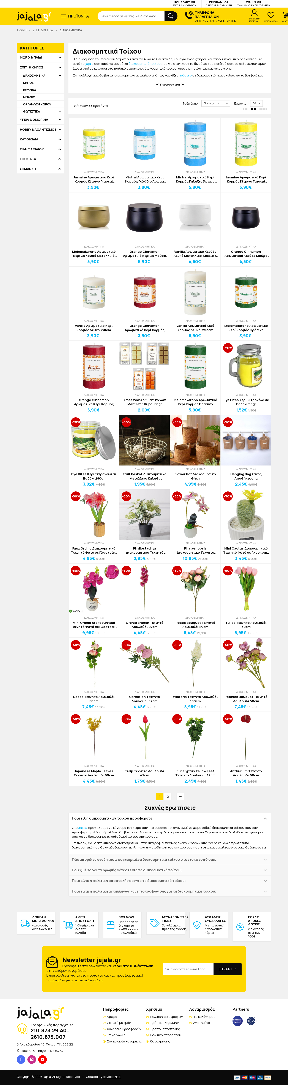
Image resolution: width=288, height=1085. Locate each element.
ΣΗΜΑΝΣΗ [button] (28, 169)
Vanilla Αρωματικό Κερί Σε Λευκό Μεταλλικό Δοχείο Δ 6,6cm (195, 253)
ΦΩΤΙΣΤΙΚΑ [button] (31, 111)
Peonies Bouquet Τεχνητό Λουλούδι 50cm (246, 699)
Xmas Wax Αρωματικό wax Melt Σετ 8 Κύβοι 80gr (144, 402)
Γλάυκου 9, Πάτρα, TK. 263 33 (41, 1050)
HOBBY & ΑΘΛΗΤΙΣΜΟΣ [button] (38, 129)
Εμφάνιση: (241, 103)
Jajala (82, 827)
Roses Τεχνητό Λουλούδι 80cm (94, 699)
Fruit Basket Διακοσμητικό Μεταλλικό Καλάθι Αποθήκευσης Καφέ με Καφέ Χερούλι (145, 476)
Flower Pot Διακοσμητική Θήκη (195, 476)
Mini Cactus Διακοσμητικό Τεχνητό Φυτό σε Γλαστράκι (246, 550)
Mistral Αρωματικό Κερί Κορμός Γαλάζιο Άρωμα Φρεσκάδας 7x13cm (195, 179)
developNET (112, 1077)
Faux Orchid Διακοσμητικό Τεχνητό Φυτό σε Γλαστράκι (94, 550)
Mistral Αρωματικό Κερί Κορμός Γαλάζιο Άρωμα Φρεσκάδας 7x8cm (144, 179)
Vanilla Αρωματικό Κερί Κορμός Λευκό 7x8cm (94, 328)
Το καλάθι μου (204, 1016)
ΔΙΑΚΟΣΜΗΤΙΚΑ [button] (34, 75)
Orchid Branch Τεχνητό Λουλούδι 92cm (144, 625)
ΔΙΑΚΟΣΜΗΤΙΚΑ (94, 172)
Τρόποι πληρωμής (164, 1022)
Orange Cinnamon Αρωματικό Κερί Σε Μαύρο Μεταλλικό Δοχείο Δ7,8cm (144, 253)
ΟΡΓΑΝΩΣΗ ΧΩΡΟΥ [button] (37, 104)
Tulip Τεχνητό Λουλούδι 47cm (144, 773)
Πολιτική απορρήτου (165, 1035)
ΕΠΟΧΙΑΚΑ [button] (28, 159)
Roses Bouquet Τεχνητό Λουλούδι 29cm (195, 625)
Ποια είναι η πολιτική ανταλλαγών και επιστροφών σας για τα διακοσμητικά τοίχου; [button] (144, 891)
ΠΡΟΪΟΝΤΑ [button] (78, 16)
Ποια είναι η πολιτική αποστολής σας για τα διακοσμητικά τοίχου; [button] (129, 880)
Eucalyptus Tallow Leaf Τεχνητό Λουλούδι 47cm (195, 773)
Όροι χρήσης (160, 1041)
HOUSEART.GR (184, 3)
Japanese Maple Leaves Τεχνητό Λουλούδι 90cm (94, 773)
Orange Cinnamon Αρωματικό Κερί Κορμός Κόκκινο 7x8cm (145, 328)
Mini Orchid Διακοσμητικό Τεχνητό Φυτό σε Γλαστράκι (94, 625)
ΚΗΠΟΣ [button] (28, 83)
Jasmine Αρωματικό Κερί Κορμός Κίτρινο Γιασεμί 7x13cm (246, 179)
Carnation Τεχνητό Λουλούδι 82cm (144, 699)
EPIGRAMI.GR (219, 3)
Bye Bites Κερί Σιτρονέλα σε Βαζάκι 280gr (94, 476)
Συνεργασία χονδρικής (124, 1041)
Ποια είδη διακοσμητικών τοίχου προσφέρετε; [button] (112, 818)
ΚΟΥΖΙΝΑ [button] (29, 90)
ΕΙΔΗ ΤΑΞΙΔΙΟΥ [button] (32, 149)
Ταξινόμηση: (191, 103)
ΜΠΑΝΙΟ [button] (29, 97)
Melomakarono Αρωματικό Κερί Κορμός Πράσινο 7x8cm (246, 328)
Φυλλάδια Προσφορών (124, 1029)
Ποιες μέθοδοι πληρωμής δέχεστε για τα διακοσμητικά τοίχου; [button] (127, 870)
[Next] (180, 796)
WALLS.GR (253, 3)
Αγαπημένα (201, 1022)
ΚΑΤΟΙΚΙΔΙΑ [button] (29, 139)
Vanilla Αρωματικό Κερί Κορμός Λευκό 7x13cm (195, 328)
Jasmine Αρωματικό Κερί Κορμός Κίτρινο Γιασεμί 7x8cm (93, 179)
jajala (89, 63)
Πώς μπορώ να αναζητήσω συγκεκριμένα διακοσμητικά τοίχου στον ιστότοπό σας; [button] (144, 859)
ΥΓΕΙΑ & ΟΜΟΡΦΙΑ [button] (34, 120)
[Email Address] (188, 969)
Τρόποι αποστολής (165, 1029)
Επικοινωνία (116, 1035)
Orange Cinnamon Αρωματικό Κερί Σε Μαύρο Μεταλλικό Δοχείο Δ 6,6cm (246, 253)
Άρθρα (112, 1016)
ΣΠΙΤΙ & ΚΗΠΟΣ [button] (31, 67)
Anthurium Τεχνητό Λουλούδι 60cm (246, 773)
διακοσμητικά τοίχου (145, 63)
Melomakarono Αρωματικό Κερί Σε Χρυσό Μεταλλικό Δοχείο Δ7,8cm (94, 253)
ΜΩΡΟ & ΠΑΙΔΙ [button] (31, 57)
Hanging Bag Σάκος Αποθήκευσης (246, 476)
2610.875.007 (227, 21)
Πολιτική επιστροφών (166, 1016)
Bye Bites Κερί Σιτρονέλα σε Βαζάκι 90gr (246, 402)
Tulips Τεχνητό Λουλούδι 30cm (246, 625)
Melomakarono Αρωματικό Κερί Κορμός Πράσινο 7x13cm (195, 402)
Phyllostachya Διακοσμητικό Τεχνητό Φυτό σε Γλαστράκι (144, 550)
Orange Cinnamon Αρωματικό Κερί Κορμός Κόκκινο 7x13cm (94, 402)
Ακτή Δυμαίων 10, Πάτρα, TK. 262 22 (46, 1044)
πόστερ (186, 75)
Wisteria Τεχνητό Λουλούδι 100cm (195, 699)
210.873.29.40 (205, 21)
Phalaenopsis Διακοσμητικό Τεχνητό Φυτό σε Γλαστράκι (195, 550)
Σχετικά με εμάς (119, 1022)
